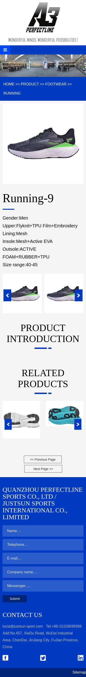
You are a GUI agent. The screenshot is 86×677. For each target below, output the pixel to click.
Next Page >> (43, 469)
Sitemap (79, 672)
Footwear (55, 84)
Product (30, 84)
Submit (15, 599)
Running (12, 93)
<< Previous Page (42, 459)
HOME (8, 84)
